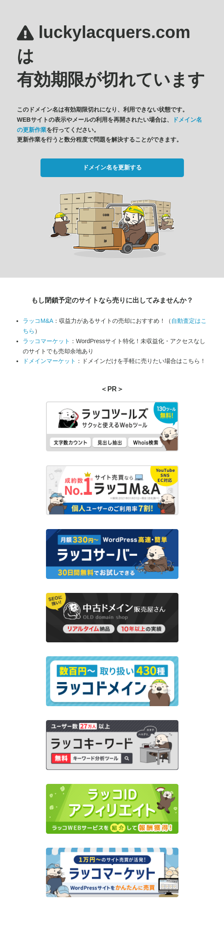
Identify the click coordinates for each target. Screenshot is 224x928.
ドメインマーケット (49, 361)
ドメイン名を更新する (112, 167)
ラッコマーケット (46, 341)
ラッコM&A (38, 320)
